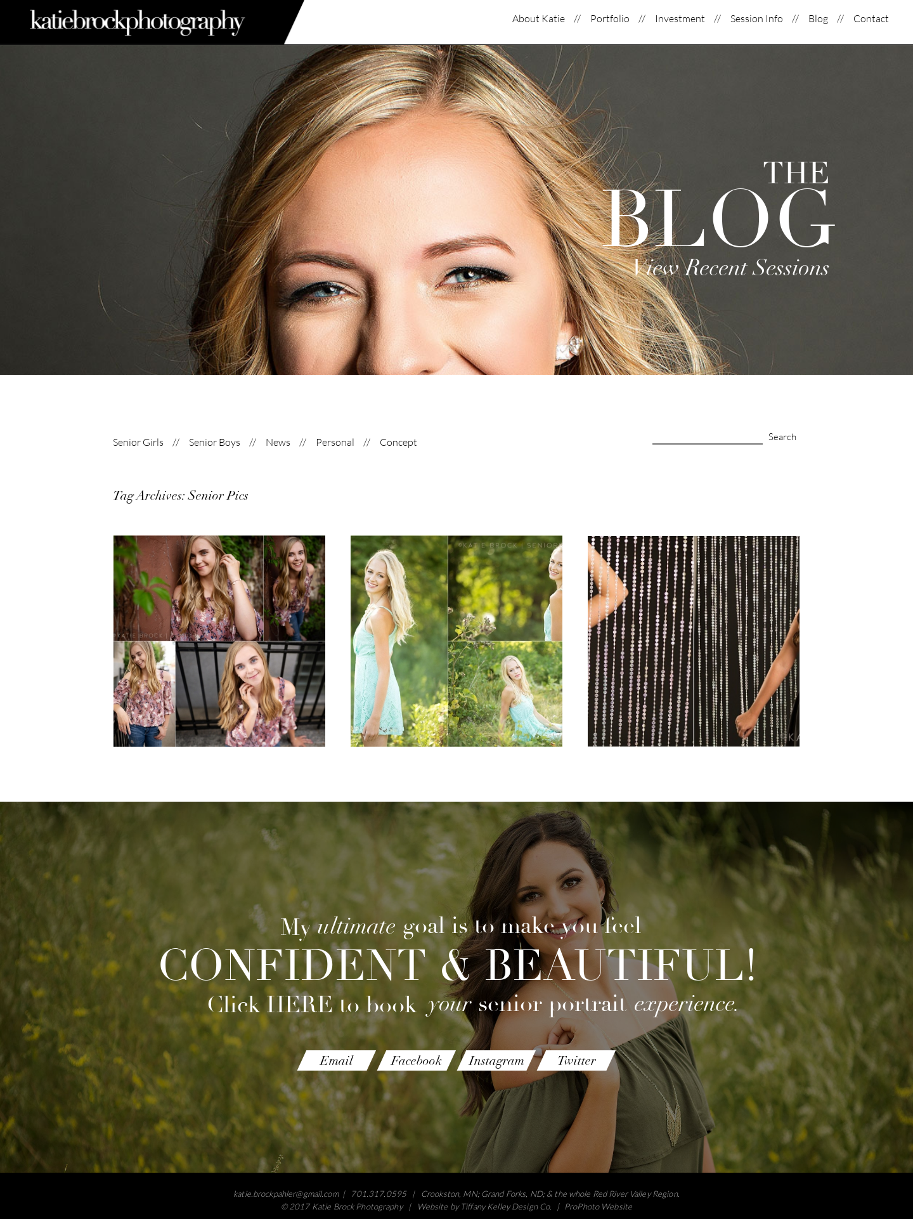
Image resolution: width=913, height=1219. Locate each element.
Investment (680, 19)
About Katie (538, 19)
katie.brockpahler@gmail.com (286, 1194)
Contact (871, 19)
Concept (398, 442)
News (278, 442)
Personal (335, 442)
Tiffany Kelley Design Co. (506, 1206)
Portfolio (610, 19)
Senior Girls (138, 442)
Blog (818, 19)
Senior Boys (214, 442)
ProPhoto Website (598, 1206)
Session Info (756, 19)
